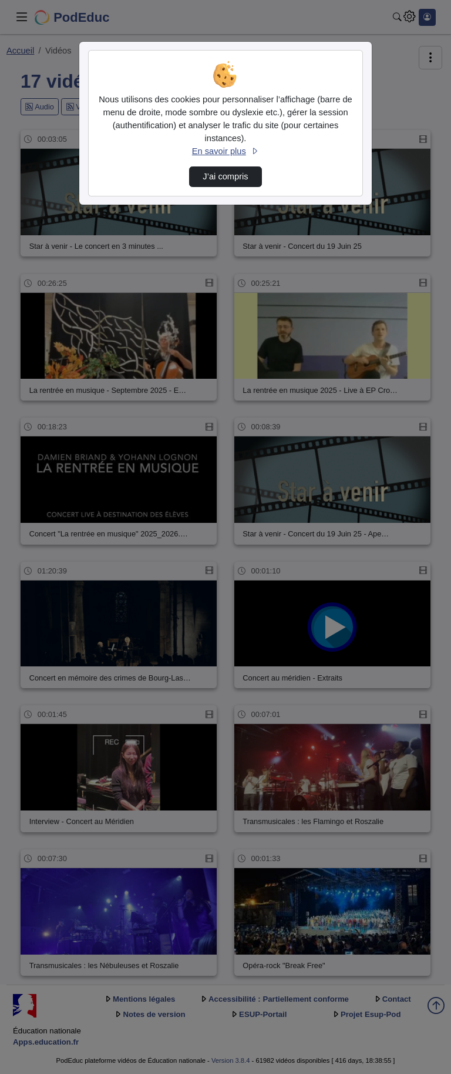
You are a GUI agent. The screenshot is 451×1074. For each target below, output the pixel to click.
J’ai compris (225, 176)
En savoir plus (225, 151)
